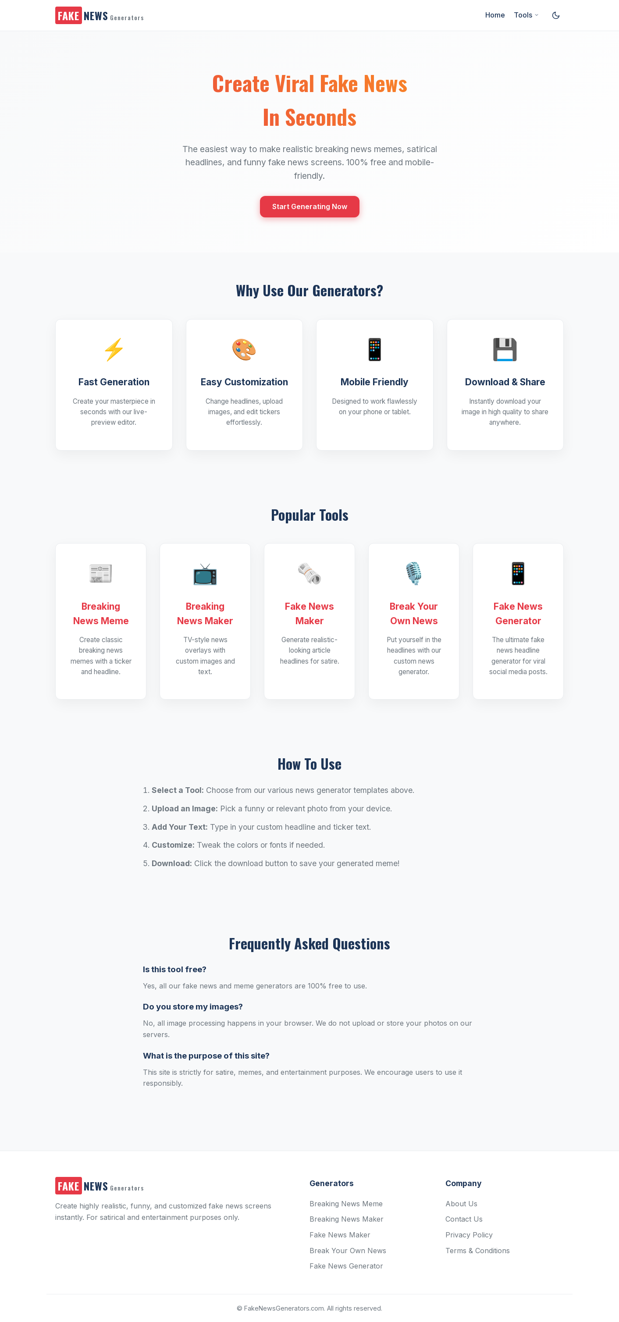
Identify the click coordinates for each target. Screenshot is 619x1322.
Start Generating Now (309, 206)
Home (495, 15)
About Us (461, 1203)
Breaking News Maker (347, 1219)
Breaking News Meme (346, 1203)
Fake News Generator (346, 1266)
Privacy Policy (469, 1234)
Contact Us (464, 1219)
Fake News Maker (340, 1234)
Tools (526, 15)
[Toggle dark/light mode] (556, 15)
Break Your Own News (348, 1250)
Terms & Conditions (477, 1250)
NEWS (99, 15)
